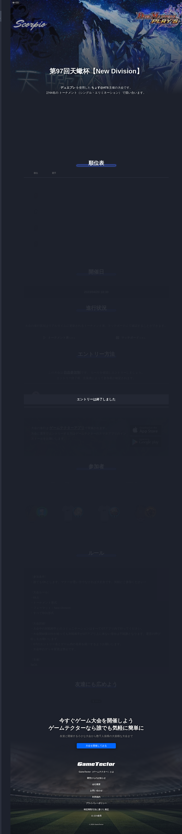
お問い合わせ (96, 791)
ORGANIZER (5, 40)
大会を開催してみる (96, 745)
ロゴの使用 (96, 816)
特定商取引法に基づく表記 (96, 809)
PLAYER (5, 29)
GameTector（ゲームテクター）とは (96, 772)
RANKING (5, 50)
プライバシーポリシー (96, 803)
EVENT (5, 61)
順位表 (96, 163)
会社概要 (96, 784)
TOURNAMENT (5, 18)
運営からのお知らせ (96, 778)
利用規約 (96, 797)
